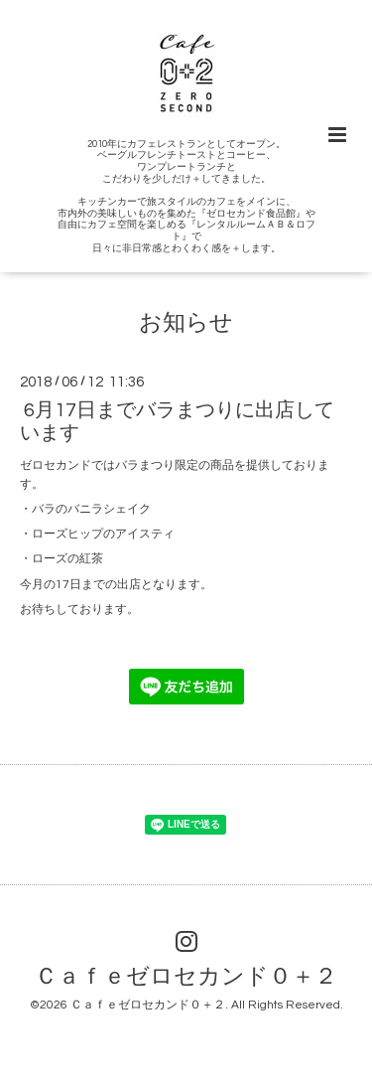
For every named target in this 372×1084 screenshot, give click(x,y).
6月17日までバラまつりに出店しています (177, 421)
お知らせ (186, 322)
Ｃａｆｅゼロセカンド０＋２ (186, 977)
